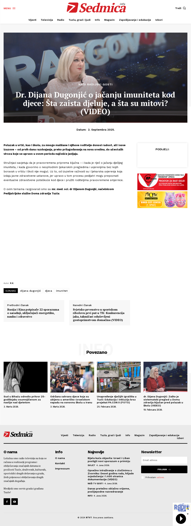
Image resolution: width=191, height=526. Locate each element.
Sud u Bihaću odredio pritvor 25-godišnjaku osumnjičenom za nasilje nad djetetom (24, 399)
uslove (160, 477)
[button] (181, 8)
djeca (48, 290)
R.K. (12, 283)
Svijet (91, 465)
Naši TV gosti (95, 483)
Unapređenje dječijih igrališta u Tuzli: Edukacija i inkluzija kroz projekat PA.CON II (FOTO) (116, 399)
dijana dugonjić (30, 290)
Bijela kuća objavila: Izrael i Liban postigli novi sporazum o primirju (109, 460)
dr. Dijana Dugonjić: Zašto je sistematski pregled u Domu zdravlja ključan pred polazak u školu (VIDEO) (163, 401)
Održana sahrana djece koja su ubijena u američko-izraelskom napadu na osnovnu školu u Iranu (71, 399)
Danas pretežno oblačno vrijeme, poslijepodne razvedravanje (109, 490)
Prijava (164, 469)
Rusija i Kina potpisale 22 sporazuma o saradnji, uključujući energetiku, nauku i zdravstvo (33, 313)
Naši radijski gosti (95, 84)
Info (90, 495)
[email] (164, 460)
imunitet (62, 290)
